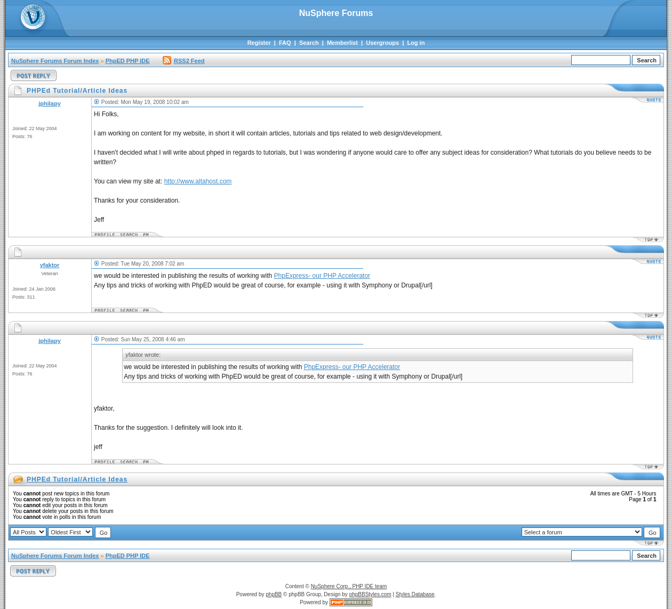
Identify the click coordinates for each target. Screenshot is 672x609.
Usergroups (382, 42)
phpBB (274, 594)
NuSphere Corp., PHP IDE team (349, 586)
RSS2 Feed (183, 61)
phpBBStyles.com (370, 594)
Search (309, 42)
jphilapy (49, 103)
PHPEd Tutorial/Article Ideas (77, 479)
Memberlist (342, 42)
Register (259, 42)
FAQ (285, 42)
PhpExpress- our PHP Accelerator (322, 275)
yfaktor (50, 265)
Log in (416, 42)
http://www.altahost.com (198, 181)
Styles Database (415, 594)
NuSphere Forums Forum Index (55, 61)
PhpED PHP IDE (128, 61)
